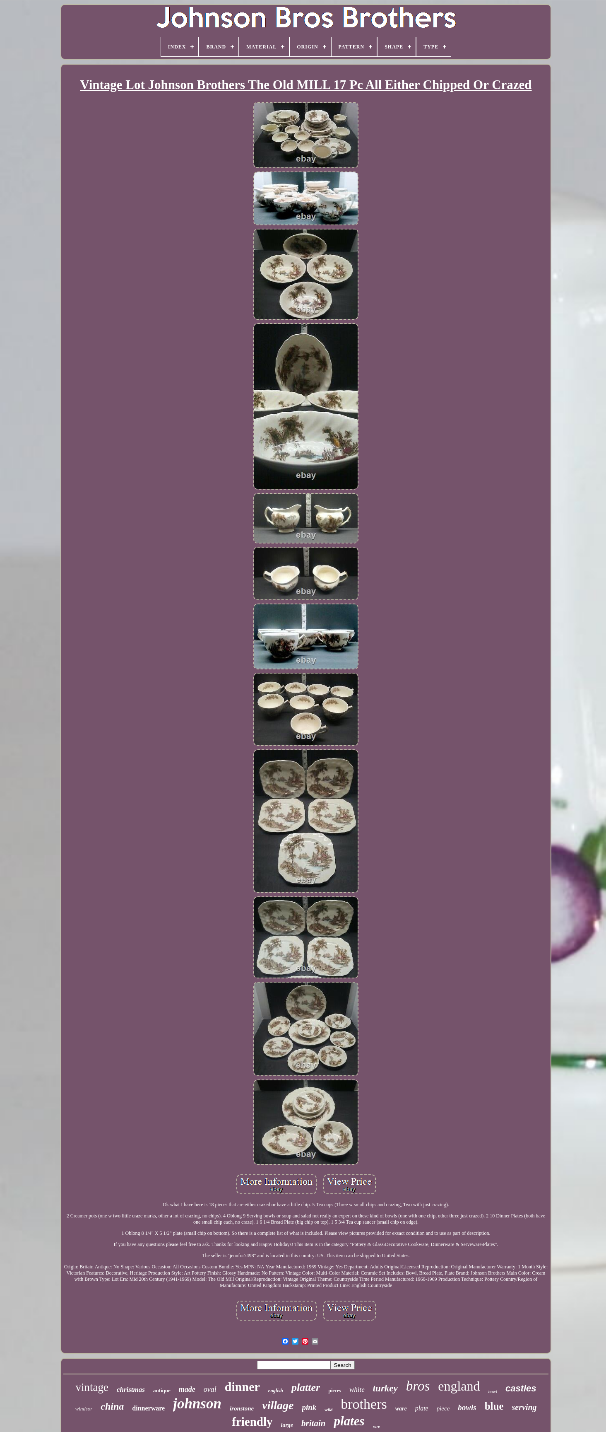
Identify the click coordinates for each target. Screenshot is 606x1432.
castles (520, 1388)
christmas (131, 1389)
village (277, 1405)
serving (524, 1407)
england (459, 1386)
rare (376, 1426)
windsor (83, 1408)
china (112, 1406)
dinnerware (148, 1408)
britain (313, 1423)
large (287, 1425)
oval (210, 1389)
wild (328, 1409)
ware (401, 1408)
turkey (385, 1388)
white (357, 1389)
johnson (197, 1404)
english (275, 1390)
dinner (242, 1386)
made (187, 1389)
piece (443, 1408)
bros (418, 1386)
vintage (91, 1387)
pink (309, 1407)
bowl (492, 1391)
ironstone (242, 1408)
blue (494, 1406)
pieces (334, 1390)
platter (305, 1387)
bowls (467, 1407)
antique (162, 1390)
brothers (364, 1404)
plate (421, 1408)
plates (349, 1421)
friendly (252, 1421)
